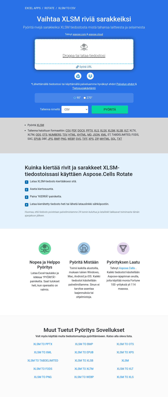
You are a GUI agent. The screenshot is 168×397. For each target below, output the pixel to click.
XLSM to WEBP (84, 377)
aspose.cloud (96, 34)
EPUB (37, 138)
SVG (78, 138)
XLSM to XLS (125, 377)
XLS (96, 130)
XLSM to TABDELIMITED (42, 360)
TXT (119, 138)
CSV (68, 130)
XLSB (119, 130)
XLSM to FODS (42, 368)
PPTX (89, 130)
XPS (91, 138)
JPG (50, 138)
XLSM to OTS (125, 344)
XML (104, 134)
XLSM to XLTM (83, 368)
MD (89, 134)
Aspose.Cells (127, 268)
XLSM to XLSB (84, 360)
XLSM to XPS (125, 352)
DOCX (81, 130)
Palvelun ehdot (125, 84)
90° (79, 97)
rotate (49, 8)
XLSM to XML (43, 352)
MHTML (104, 138)
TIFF (84, 138)
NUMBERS (55, 134)
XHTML (81, 134)
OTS (44, 134)
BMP (57, 138)
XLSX (103, 130)
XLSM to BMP (84, 344)
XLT (126, 130)
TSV (64, 134)
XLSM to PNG (42, 377)
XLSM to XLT (125, 368)
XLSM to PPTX (42, 344)
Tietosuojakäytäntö (84, 88)
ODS (38, 134)
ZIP (97, 138)
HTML (72, 134)
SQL (113, 138)
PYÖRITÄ (110, 109)
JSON (96, 134)
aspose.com (79, 34)
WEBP (71, 138)
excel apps (33, 8)
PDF (74, 130)
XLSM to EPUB (84, 352)
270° (89, 97)
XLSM (40, 125)
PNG (63, 138)
